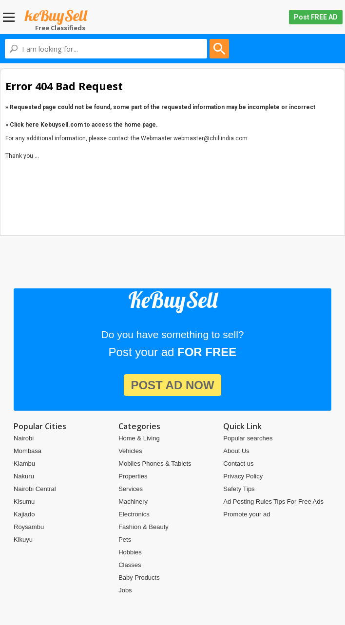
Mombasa (27, 451)
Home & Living (139, 438)
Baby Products (139, 577)
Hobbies (130, 552)
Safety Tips (238, 488)
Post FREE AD (316, 17)
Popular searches (247, 438)
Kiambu (24, 463)
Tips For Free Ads (298, 501)
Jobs (125, 590)
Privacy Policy (243, 476)
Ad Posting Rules (247, 501)
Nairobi (24, 438)
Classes (129, 564)
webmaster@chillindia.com (210, 138)
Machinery (133, 501)
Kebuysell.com (56, 17)
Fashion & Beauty (143, 526)
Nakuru (24, 476)
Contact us (238, 463)
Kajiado (24, 514)
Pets (124, 539)
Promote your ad (246, 514)
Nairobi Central (35, 488)
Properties (132, 476)
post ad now (172, 385)
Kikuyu (23, 539)
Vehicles (130, 451)
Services (130, 488)
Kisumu (24, 501)
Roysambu (29, 526)
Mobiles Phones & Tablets (154, 463)
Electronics (134, 514)
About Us (236, 451)
